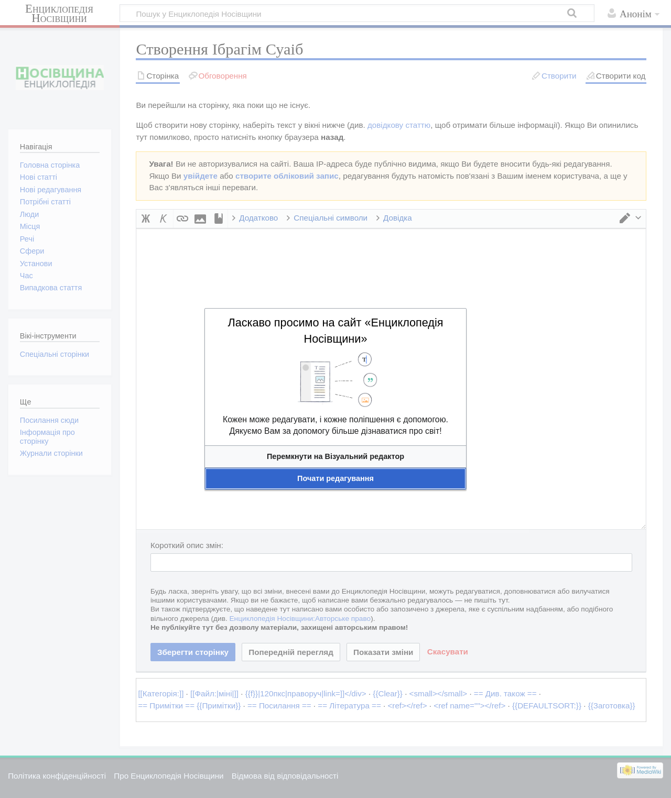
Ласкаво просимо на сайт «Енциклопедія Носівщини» (335, 330)
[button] (335, 456)
